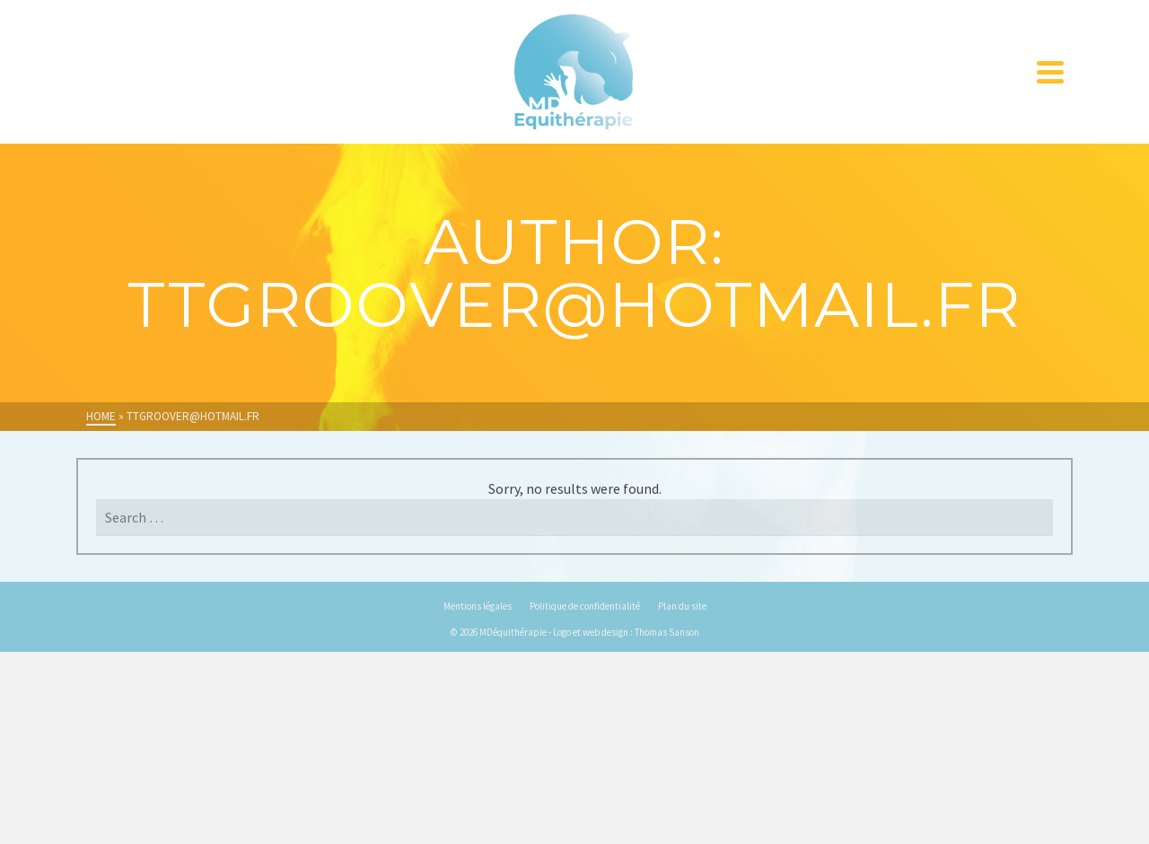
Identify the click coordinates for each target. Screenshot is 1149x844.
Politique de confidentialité (585, 606)
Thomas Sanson (667, 632)
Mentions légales (477, 606)
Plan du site (682, 606)
